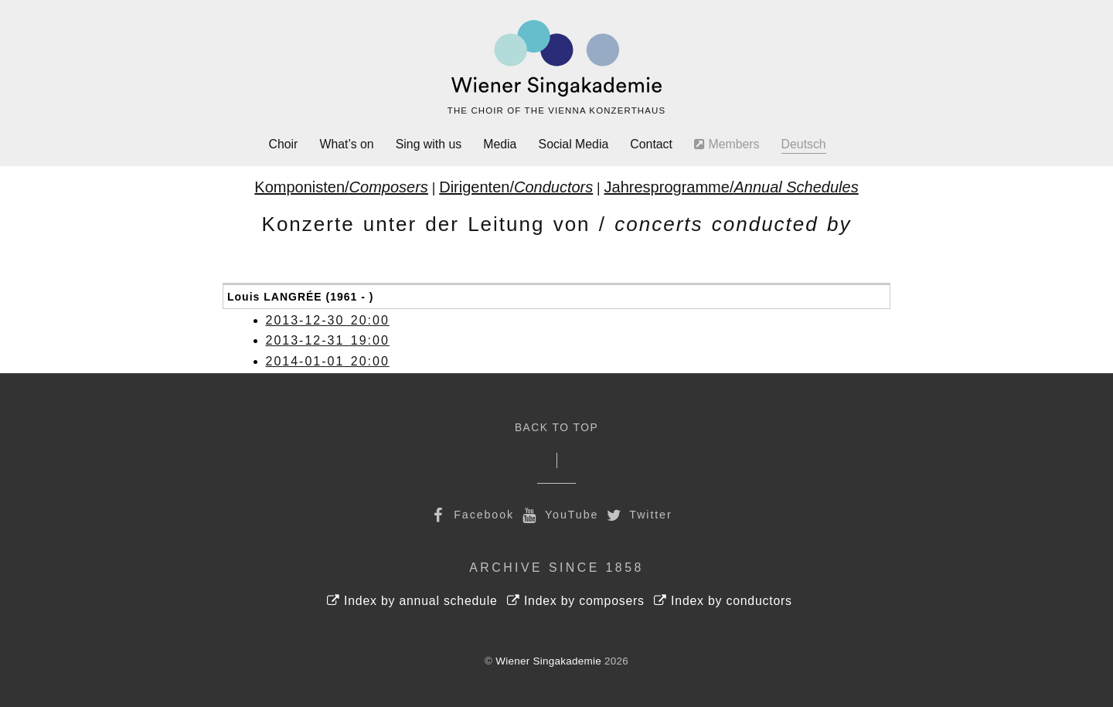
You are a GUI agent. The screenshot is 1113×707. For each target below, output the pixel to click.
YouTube (558, 514)
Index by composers (576, 600)
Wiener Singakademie (548, 661)
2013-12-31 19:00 (328, 340)
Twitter (638, 514)
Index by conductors (723, 600)
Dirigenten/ (516, 186)
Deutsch (803, 144)
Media (499, 144)
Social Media (574, 144)
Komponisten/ (341, 186)
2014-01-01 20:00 (328, 361)
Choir (283, 144)
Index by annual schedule (412, 600)
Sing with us (428, 144)
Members (726, 144)
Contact (651, 144)
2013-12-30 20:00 (328, 320)
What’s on (347, 144)
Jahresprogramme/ (731, 186)
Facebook (470, 514)
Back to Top (556, 427)
